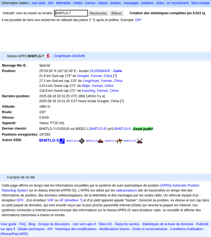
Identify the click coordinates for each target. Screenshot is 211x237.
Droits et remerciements (149, 229)
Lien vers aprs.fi (84, 224)
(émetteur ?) (73, 200)
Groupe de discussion (54, 224)
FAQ (22, 224)
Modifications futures (114, 229)
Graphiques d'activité (69, 56)
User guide (8, 224)
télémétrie (63, 3)
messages (131, 3)
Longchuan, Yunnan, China (103, 81)
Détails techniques (31, 229)
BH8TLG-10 (130, 140)
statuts (103, 3)
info (50, 3)
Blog (32, 224)
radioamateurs (126, 190)
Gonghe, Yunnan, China (94, 76)
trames (90, 3)
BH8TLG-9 (123, 129)
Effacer (117, 13)
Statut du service (127, 224)
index (160, 3)
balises (115, 3)
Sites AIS (105, 224)
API (49, 229)
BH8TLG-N (72, 140)
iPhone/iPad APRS (14, 234)
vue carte (38, 3)
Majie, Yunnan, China (97, 86)
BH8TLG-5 (49, 140)
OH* (138, 20)
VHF (50, 200)
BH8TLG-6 (110, 140)
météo (77, 3)
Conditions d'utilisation (186, 229)
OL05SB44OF (100, 71)
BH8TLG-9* (98, 129)
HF (61, 200)
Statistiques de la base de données (167, 224)
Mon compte (200, 3)
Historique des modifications (75, 229)
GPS (19, 200)
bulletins (147, 3)
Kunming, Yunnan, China (100, 91)
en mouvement (177, 3)
